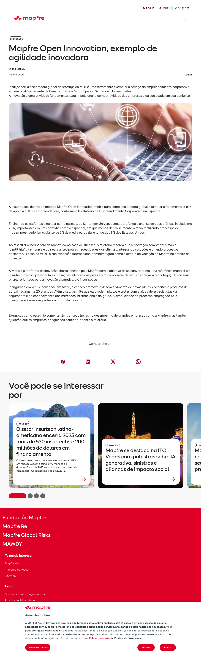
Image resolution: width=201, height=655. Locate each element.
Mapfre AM (12, 563)
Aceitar (168, 647)
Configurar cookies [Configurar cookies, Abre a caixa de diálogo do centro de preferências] (38, 647)
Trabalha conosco (17, 569)
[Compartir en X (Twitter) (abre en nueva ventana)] (113, 361)
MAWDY (12, 544)
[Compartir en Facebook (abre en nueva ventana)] (62, 361)
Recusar (146, 647)
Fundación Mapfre (24, 517)
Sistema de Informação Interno (25, 594)
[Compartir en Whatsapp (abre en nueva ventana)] (138, 361)
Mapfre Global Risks (27, 535)
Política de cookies (100, 638)
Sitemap (10, 576)
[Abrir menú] (185, 18)
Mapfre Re (15, 526)
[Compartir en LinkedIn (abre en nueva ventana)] (87, 361)
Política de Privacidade (20, 600)
